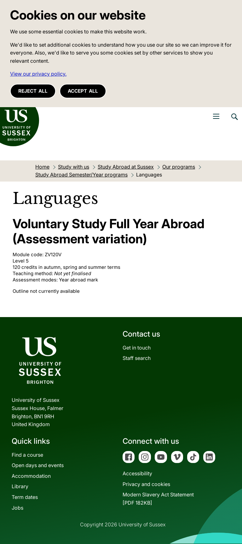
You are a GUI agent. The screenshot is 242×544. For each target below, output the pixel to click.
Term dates (25, 497)
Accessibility (137, 473)
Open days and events (38, 465)
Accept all (83, 91)
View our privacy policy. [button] (38, 74)
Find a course (27, 455)
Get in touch (137, 347)
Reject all (33, 91)
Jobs (17, 508)
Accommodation (31, 476)
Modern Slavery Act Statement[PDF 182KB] (158, 498)
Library (20, 486)
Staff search (137, 358)
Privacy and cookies (146, 484)
